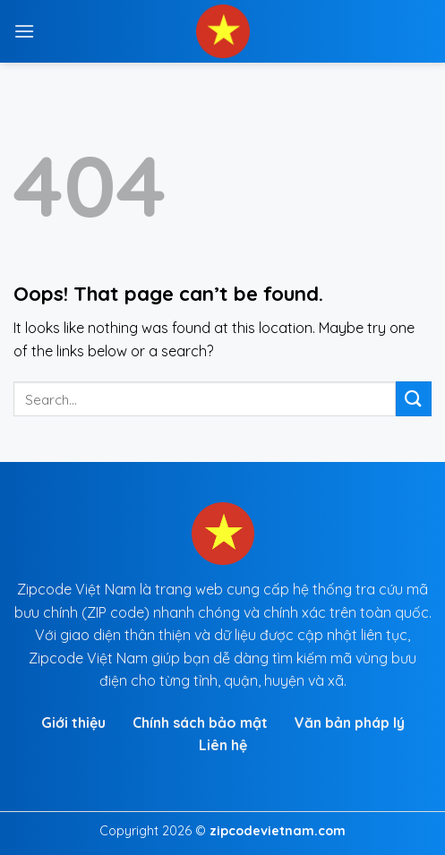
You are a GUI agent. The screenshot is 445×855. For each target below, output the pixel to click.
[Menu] (24, 31)
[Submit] (414, 398)
